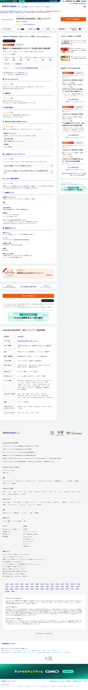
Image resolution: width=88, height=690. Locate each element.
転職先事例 (62, 29)
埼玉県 (57, 584)
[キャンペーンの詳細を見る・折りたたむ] (49, 275)
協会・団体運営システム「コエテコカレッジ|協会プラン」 (16, 576)
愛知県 (42, 586)
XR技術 (4, 504)
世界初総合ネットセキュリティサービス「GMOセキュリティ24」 (13, 650)
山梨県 (21, 586)
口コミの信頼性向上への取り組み (30, 534)
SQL (60, 491)
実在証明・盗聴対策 (5, 652)
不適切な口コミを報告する (48, 310)
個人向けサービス (71, 686)
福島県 (37, 584)
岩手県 (16, 584)
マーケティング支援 (41, 686)
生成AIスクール (20, 481)
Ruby (15, 491)
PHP (20, 491)
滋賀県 (52, 586)
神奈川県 (73, 584)
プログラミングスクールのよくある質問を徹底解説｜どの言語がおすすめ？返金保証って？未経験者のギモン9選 (28, 461)
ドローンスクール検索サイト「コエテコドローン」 (14, 557)
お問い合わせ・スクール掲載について (11, 529)
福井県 (16, 586)
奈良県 (72, 586)
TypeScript (23, 494)
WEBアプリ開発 (6, 502)
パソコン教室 (69, 481)
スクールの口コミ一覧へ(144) (28, 286)
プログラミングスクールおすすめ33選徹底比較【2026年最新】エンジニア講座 (20, 446)
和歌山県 (78, 586)
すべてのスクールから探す (9, 470)
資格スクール (6, 483)
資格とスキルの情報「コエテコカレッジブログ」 (14, 569)
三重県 (47, 586)
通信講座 (77, 481)
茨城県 (42, 584)
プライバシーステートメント (29, 531)
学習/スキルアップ (7, 513)
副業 (31, 513)
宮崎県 (77, 589)
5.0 (6, 60)
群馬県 (52, 584)
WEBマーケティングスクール (45, 481)
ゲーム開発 (25, 502)
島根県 (11, 589)
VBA (4, 494)
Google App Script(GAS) (12, 494)
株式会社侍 (24, 21)
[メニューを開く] (84, 6)
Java (10, 491)
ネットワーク (31, 504)
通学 (25, 521)
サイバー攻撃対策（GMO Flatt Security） (43, 652)
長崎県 (62, 589)
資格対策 (39, 504)
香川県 (37, 589)
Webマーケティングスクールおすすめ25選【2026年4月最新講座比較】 (19, 452)
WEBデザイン (57, 502)
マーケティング (72, 502)
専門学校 (13, 483)
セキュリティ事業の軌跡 (65, 652)
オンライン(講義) (6, 521)
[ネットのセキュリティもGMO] (12, 1)
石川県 (11, 586)
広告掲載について (7, 531)
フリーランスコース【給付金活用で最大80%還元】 (27, 68)
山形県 (32, 584)
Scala (78, 491)
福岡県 (52, 589)
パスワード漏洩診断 (31, 650)
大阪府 (62, 586)
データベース (34, 502)
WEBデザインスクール (38, 345)
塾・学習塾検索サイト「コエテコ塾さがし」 (13, 561)
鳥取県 (6, 589)
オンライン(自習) (17, 521)
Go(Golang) (66, 491)
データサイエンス (13, 504)
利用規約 (25, 529)
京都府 (57, 586)
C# (55, 491)
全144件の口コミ (31, 24)
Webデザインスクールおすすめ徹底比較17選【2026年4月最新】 (17, 449)
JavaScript (36, 491)
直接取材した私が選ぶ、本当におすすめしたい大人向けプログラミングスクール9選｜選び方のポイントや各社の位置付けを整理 (32, 458)
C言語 (30, 491)
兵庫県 (67, 586)
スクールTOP (6, 29)
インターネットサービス (5, 686)
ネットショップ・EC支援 (17, 686)
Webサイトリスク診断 (41, 650)
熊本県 (67, 589)
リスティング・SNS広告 (45, 502)
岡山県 (16, 589)
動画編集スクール (59, 481)
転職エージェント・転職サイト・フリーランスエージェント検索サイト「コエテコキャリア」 (24, 559)
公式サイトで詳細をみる (28, 296)
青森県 (11, 584)
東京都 (67, 584)
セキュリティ (22, 504)
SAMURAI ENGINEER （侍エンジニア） (28, 341)
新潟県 (78, 584)
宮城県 (21, 584)
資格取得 (37, 513)
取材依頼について (7, 534)
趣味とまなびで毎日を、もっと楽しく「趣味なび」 (14, 574)
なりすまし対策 (56, 652)
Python (4, 491)
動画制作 (65, 502)
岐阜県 (32, 586)
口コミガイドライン (27, 536)
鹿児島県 (7, 591)
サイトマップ (26, 544)
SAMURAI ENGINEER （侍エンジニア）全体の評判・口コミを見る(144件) (74, 174)
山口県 (26, 589)
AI (79, 502)
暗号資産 (64, 686)
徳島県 (32, 589)
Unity (25, 491)
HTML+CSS (44, 491)
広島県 (21, 589)
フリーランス (24, 513)
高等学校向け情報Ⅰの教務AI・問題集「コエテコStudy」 (15, 571)
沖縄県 (12, 591)
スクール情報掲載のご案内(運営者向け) (78, 3)
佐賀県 (57, 589)
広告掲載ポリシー (27, 546)
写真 (48, 29)
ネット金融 (59, 686)
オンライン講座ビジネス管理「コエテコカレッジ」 (14, 566)
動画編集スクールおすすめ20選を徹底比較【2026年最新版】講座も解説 (19, 455)
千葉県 (62, 584)
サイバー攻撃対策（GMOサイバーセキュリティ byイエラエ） (22, 652)
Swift (51, 491)
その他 (77, 686)
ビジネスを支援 (26, 686)
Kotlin (73, 491)
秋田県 (26, 584)
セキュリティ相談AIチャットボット (54, 650)
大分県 (72, 589)
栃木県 (47, 584)
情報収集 (53, 686)
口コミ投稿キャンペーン (28, 539)
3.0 (21, 60)
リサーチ (48, 686)
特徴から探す (6, 472)
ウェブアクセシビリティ (28, 541)
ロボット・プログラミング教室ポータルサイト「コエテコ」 (16, 554)
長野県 (26, 586)
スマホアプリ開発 (17, 502)
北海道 (6, 584)
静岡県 (37, 586)
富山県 (6, 586)
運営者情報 (5, 536)
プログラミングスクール (24, 345)
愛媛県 (42, 589)
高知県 (47, 589)
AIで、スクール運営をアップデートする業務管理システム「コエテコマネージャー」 (22, 564)
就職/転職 (16, 513)
